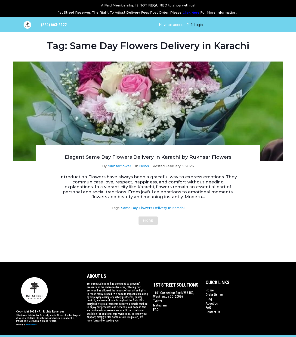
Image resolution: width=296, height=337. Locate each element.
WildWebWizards (31, 325)
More (148, 220)
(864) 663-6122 (54, 24)
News (144, 166)
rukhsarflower (119, 166)
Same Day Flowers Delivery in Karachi (153, 208)
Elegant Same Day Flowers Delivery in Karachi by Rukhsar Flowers (148, 157)
